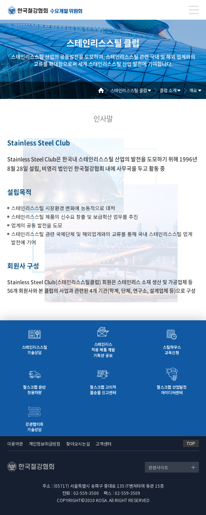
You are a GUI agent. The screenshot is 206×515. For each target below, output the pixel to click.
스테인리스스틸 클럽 (128, 90)
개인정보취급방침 (44, 444)
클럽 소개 (168, 90)
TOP (191, 443)
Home (103, 90)
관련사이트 (158, 467)
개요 (193, 90)
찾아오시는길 (78, 444)
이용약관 (15, 444)
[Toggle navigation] (194, 10)
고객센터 (103, 444)
